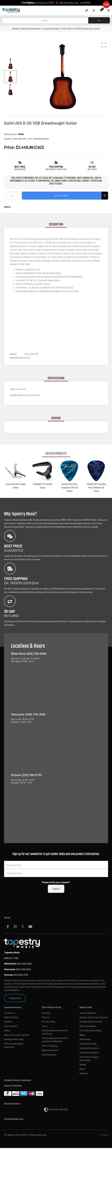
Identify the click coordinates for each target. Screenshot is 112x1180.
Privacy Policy (48, 1021)
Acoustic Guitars (51, 28)
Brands (82, 1064)
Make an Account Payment (17, 1034)
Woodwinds (85, 1039)
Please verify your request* (56, 882)
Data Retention (49, 1054)
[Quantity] (13, 196)
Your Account (10, 1026)
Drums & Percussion (89, 1048)
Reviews (83, 1073)
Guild (20, 134)
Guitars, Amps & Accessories (26, 28)
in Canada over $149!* (38, 2)
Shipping (46, 1012)
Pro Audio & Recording (90, 1030)
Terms (45, 1026)
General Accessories (89, 1052)
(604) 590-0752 (16, 974)
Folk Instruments (87, 1026)
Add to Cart (61, 195)
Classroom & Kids (88, 1043)
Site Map (104, 1134)
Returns (45, 1017)
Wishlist (8, 1021)
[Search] (45, 20)
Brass (82, 1034)
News (82, 1068)
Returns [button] (92, 169)
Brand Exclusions (50, 1050)
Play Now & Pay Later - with (74, 2)
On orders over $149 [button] (56, 169)
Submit (56, 888)
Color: (13, 389)
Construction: (17, 395)
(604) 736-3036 (17, 969)
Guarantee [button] (20, 169)
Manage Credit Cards (14, 1039)
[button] (103, 44)
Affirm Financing (50, 1045)
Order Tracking (11, 1017)
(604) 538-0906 (18, 963)
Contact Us (15, 998)
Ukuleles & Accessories (90, 1021)
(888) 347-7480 (11, 958)
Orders (7, 1030)
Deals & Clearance (88, 1012)
